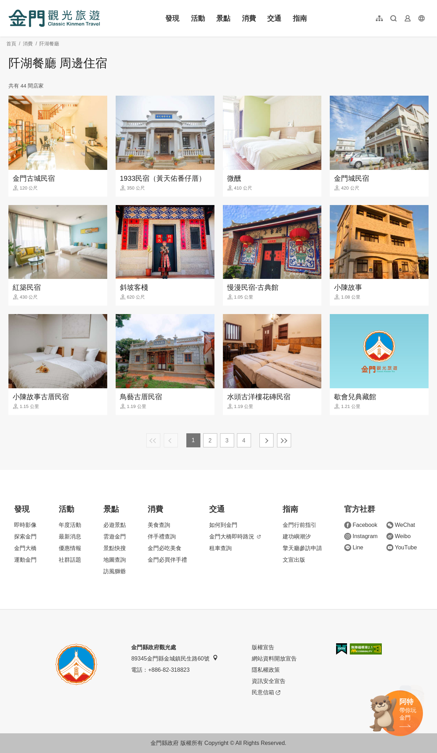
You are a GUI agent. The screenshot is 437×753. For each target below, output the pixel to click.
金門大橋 (25, 548)
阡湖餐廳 (49, 43)
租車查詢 (220, 548)
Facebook (360, 525)
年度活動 (70, 525)
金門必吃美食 (164, 548)
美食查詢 (159, 525)
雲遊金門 (114, 537)
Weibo (398, 536)
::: (10, 4)
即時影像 (25, 525)
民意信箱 (266, 692)
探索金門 (25, 537)
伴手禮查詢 (162, 537)
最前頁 (153, 440)
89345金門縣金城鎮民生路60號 (174, 658)
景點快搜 (114, 548)
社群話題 (70, 560)
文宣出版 (294, 560)
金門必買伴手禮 (167, 560)
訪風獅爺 (114, 571)
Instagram (361, 536)
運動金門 (25, 560)
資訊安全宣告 (268, 681)
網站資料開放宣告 (274, 659)
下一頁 (266, 440)
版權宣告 (263, 647)
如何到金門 (223, 525)
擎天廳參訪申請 (302, 548)
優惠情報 (70, 548)
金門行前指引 (299, 525)
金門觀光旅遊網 (54, 18)
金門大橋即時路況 (235, 537)
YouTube (401, 547)
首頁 (11, 43)
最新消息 (70, 537)
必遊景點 (114, 525)
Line (353, 547)
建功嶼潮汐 (297, 537)
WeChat (400, 525)
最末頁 (284, 440)
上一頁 (171, 440)
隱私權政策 (266, 670)
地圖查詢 (114, 560)
